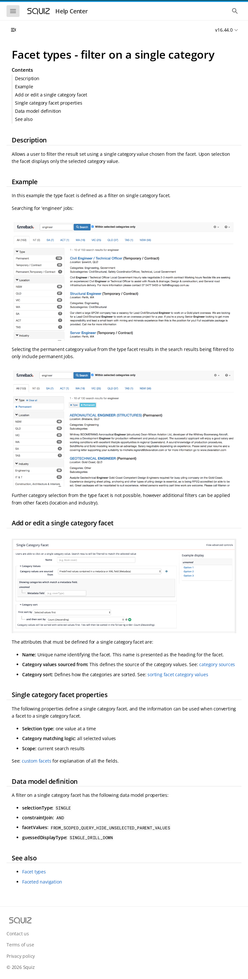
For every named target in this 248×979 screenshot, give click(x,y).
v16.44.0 (223, 30)
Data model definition (38, 111)
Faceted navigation (42, 882)
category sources (217, 664)
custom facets (36, 761)
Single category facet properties (48, 103)
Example (24, 86)
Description (27, 78)
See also (23, 119)
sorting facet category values (177, 674)
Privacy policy (21, 956)
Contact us (18, 933)
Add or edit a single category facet (51, 95)
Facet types (34, 872)
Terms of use (20, 945)
